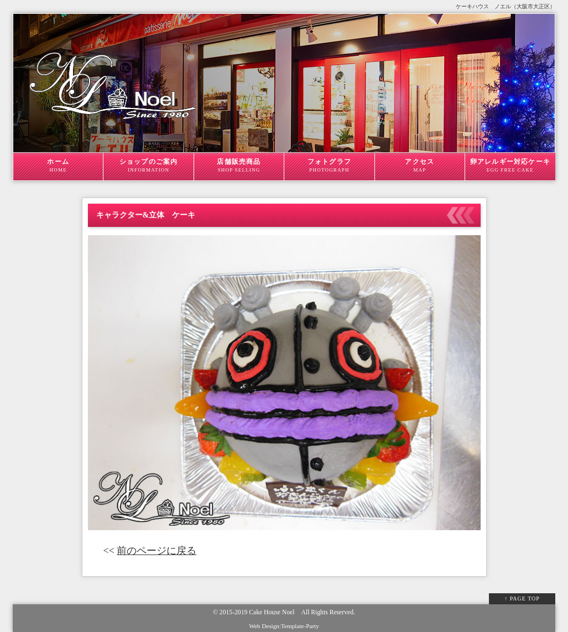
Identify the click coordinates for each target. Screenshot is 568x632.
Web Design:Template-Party (284, 626)
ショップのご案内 (148, 165)
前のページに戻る (156, 550)
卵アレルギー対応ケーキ (510, 165)
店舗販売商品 (239, 165)
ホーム (58, 165)
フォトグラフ (329, 165)
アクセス (420, 165)
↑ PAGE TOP (522, 598)
